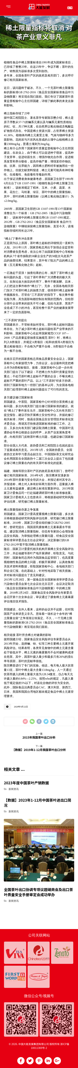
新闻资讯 (14, 789)
